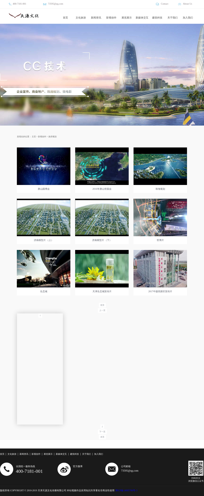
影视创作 (111, 17)
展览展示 (127, 17)
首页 (65, 17)
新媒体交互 (142, 17)
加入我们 (188, 17)
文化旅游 (81, 17)
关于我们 (172, 17)
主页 (34, 136)
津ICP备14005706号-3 (126, 490)
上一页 (102, 310)
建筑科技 (157, 17)
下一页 (102, 432)
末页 (102, 437)
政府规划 (52, 136)
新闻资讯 (96, 17)
